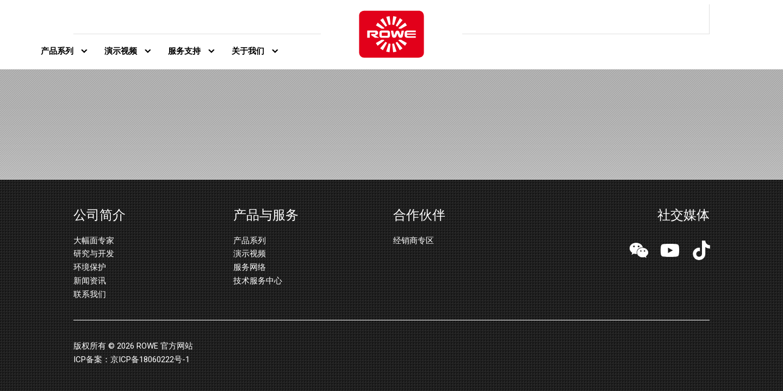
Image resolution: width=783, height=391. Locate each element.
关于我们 (248, 51)
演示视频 (120, 51)
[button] (639, 252)
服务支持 (184, 51)
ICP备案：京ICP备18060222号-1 (131, 359)
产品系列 (57, 51)
